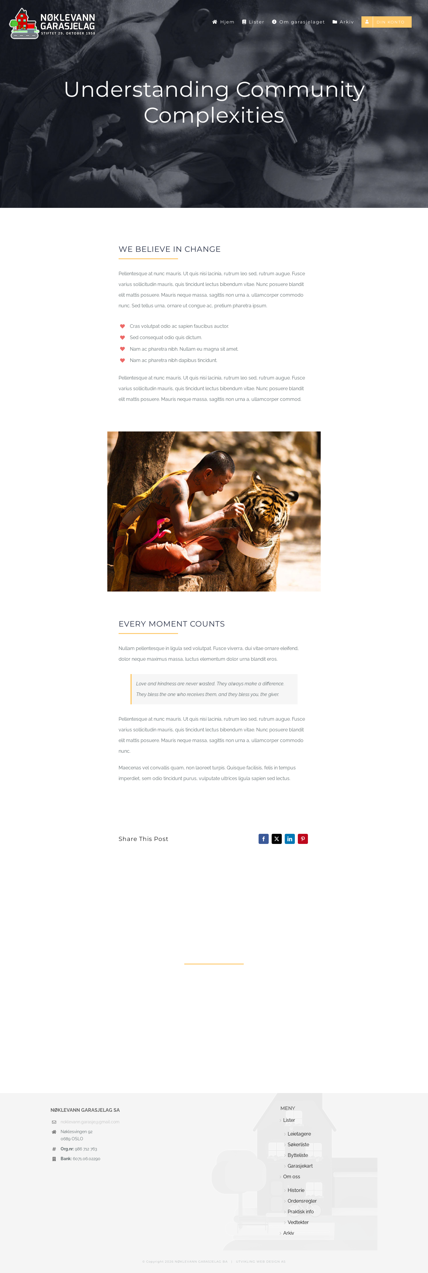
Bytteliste (298, 1155)
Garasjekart (300, 1166)
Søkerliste (298, 1144)
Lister (289, 1120)
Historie (296, 1190)
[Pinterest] (302, 838)
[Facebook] (263, 838)
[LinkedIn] (289, 838)
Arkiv (288, 1233)
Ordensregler (302, 1201)
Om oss (291, 1176)
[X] (276, 838)
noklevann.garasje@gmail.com (90, 1121)
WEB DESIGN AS (271, 1261)
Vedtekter (298, 1222)
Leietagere (299, 1134)
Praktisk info (301, 1212)
